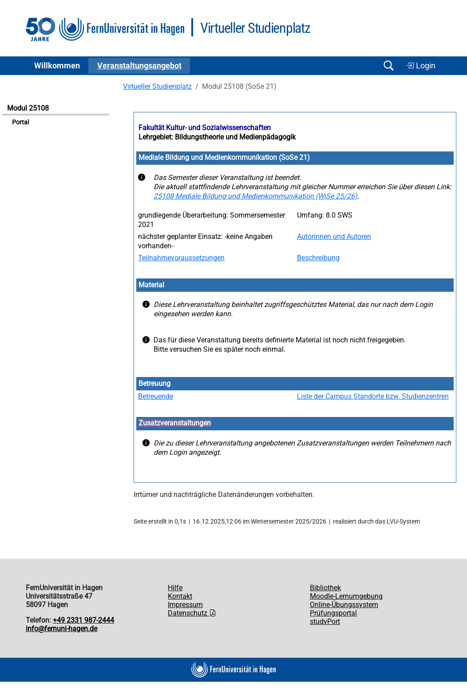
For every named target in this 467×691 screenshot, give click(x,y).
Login (420, 65)
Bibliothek (325, 588)
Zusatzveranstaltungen (175, 423)
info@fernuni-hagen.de (61, 628)
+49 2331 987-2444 (83, 620)
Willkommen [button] (57, 65)
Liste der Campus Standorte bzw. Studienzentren (373, 396)
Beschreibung (318, 258)
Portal (20, 122)
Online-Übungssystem (344, 604)
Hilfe (175, 588)
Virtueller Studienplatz (157, 86)
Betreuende (155, 396)
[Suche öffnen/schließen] (388, 65)
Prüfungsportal (333, 613)
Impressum (185, 604)
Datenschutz (192, 613)
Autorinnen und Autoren (334, 236)
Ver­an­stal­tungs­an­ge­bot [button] (139, 65)
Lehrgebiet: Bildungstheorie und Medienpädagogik (217, 137)
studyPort (325, 621)
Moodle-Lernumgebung (346, 596)
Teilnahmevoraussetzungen (181, 258)
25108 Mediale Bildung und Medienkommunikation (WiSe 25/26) (255, 196)
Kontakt (180, 596)
